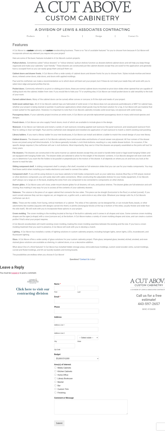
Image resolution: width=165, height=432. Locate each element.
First (55, 292)
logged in (15, 273)
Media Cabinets (64, 368)
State (79, 341)
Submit (59, 423)
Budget (57, 354)
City (55, 341)
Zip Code (57, 349)
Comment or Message (64, 398)
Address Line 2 (59, 333)
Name (57, 284)
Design (99, 36)
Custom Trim (63, 389)
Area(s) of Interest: (62, 364)
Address (58, 317)
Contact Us (133, 36)
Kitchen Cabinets (64, 371)
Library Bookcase (64, 378)
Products (31, 36)
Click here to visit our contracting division (32, 291)
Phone (57, 307)
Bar (58, 385)
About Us (65, 36)
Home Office (62, 375)
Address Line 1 (59, 325)
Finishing (61, 393)
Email (57, 297)
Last (78, 292)
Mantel (60, 382)
